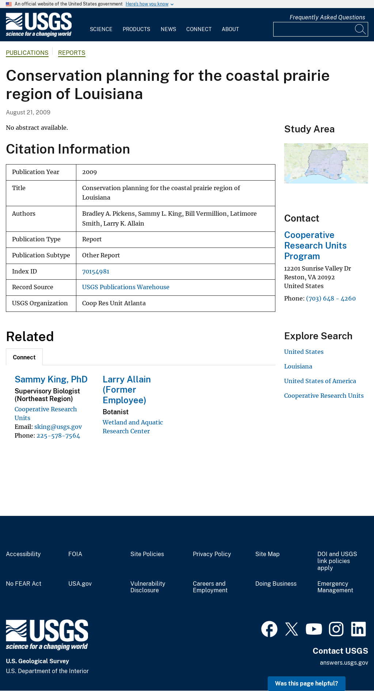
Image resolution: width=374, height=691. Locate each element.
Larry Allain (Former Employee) (127, 389)
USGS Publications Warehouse (125, 287)
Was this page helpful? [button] (306, 683)
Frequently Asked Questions (327, 17)
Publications (27, 52)
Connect (198, 29)
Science (101, 29)
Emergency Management (335, 587)
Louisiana (298, 366)
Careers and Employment (210, 587)
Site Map (267, 554)
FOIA (75, 554)
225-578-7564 (58, 435)
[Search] (361, 29)
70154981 (95, 271)
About (230, 29)
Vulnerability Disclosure (147, 587)
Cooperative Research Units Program (315, 245)
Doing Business (276, 584)
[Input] (320, 29)
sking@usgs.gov (58, 426)
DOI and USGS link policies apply (337, 561)
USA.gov (80, 584)
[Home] (39, 35)
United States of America (320, 381)
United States (304, 351)
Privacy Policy (212, 554)
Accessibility (23, 554)
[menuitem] (101, 24)
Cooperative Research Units (324, 395)
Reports (71, 52)
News (168, 29)
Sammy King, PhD (51, 379)
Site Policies (147, 554)
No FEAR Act (23, 584)
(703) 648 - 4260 (331, 298)
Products (136, 29)
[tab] (24, 356)
